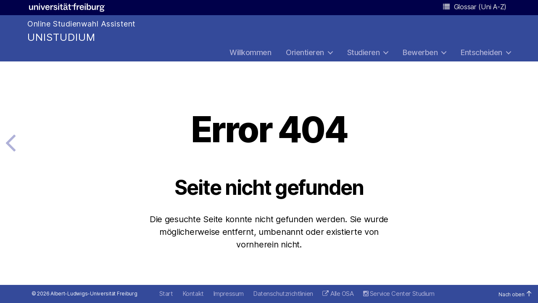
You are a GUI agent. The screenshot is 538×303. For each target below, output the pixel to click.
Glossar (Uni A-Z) (474, 7)
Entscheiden (481, 52)
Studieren (363, 52)
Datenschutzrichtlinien (283, 294)
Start (166, 294)
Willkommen (250, 52)
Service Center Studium (399, 294)
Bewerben (420, 52)
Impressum (228, 294)
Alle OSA (342, 294)
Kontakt (193, 294)
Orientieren (305, 52)
